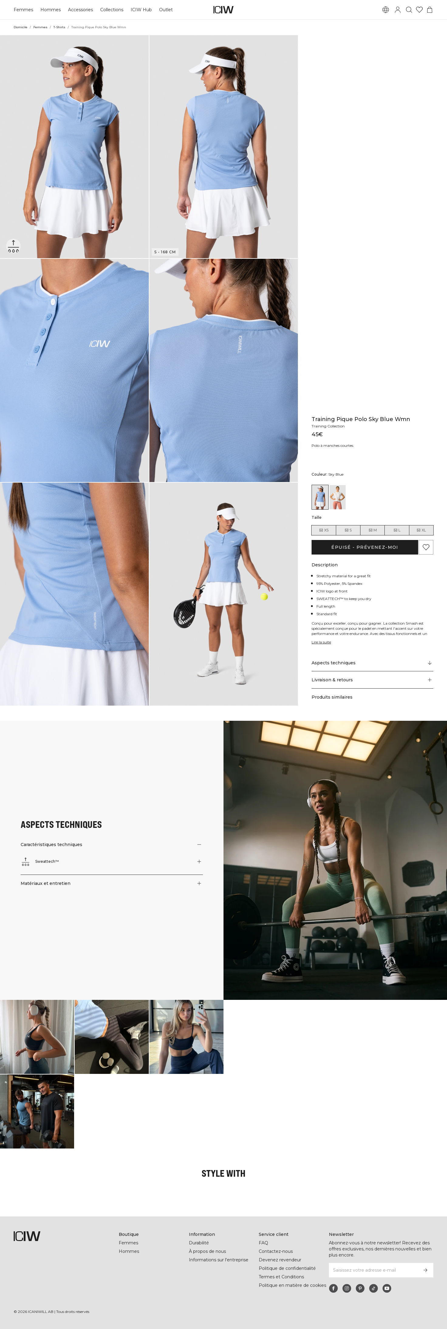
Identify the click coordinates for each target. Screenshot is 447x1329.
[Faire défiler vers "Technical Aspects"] (372, 662)
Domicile (21, 27)
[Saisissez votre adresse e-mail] (373, 1270)
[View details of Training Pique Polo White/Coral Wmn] (337, 497)
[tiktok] (373, 1288)
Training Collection (329, 426)
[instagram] (347, 1288)
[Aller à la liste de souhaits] (419, 10)
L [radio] (397, 530)
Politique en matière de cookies (292, 1285)
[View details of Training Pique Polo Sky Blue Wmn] (320, 497)
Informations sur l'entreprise (219, 1260)
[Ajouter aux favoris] (426, 547)
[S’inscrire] (425, 1270)
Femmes (23, 9)
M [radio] (372, 530)
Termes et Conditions (281, 1277)
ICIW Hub (140, 9)
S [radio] (348, 530)
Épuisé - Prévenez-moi (365, 547)
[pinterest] (360, 1288)
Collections (111, 9)
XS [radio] (324, 530)
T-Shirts (59, 27)
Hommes (50, 9)
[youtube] (387, 1288)
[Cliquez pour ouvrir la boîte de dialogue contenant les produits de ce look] (37, 1037)
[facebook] (333, 1288)
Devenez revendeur (279, 1260)
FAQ (263, 1243)
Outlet (164, 9)
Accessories (79, 9)
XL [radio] (421, 530)
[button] (74, 146)
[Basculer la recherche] (409, 10)
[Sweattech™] (14, 245)
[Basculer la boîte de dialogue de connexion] (398, 10)
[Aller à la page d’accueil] (223, 9)
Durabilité (199, 1243)
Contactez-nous (275, 1251)
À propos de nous (207, 1251)
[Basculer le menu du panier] (430, 10)
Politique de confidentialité (287, 1268)
